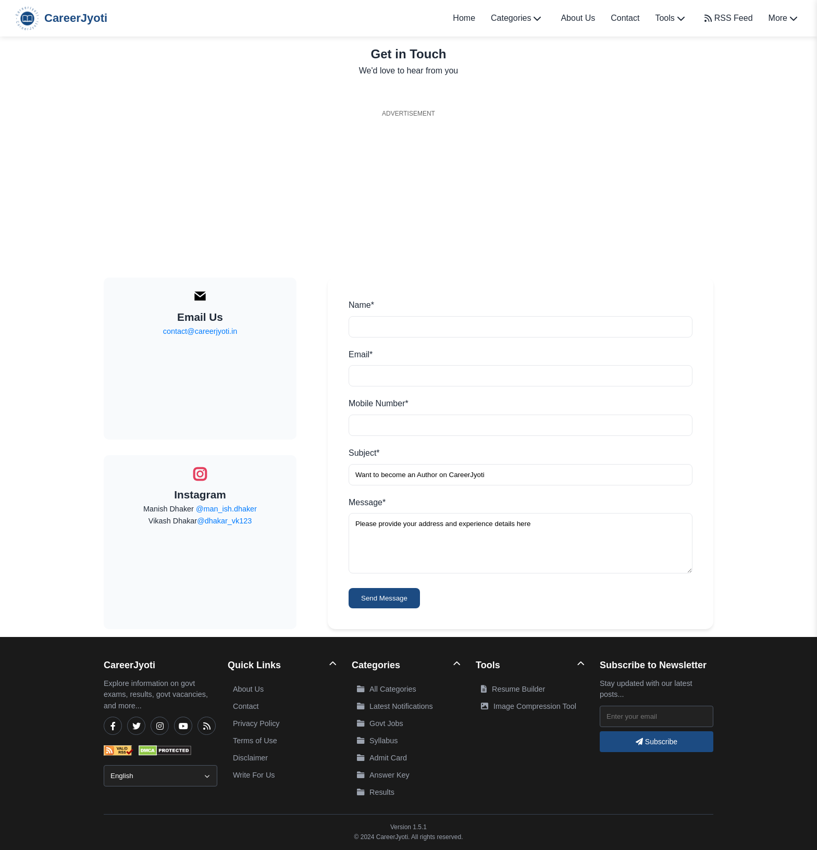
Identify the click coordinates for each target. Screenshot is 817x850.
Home (464, 18)
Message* (367, 502)
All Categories (386, 689)
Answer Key (383, 775)
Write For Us (254, 775)
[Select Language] (160, 775)
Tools (669, 18)
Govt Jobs (380, 723)
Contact (625, 18)
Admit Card (382, 758)
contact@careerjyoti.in (200, 331)
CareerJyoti (61, 18)
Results (375, 792)
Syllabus (377, 740)
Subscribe (656, 742)
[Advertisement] (408, 194)
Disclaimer (250, 758)
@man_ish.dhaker (226, 509)
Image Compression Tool (528, 706)
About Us (578, 18)
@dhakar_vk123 (224, 521)
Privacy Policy (256, 723)
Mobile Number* (378, 403)
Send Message (384, 598)
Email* (361, 354)
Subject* (364, 452)
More (783, 18)
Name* (361, 305)
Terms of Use (255, 740)
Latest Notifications (395, 706)
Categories (516, 18)
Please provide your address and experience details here (520, 543)
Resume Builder (513, 689)
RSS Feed (728, 18)
